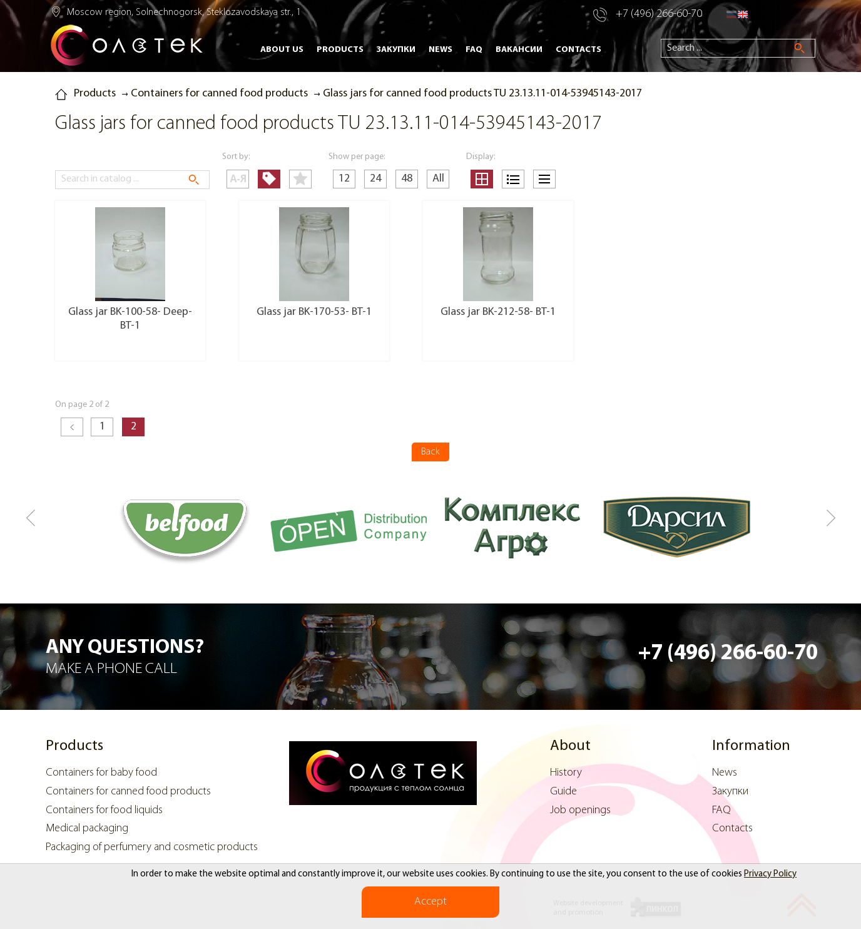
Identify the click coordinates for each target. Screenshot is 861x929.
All (438, 179)
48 (406, 179)
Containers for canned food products (128, 792)
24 (375, 179)
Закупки (396, 49)
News (440, 49)
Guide (563, 792)
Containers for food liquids (104, 810)
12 (344, 179)
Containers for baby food (101, 773)
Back (430, 452)
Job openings (580, 810)
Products (340, 49)
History (566, 773)
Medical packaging (87, 828)
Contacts (578, 49)
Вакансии (519, 49)
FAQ (474, 49)
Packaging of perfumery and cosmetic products (152, 847)
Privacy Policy (770, 874)
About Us (281, 49)
